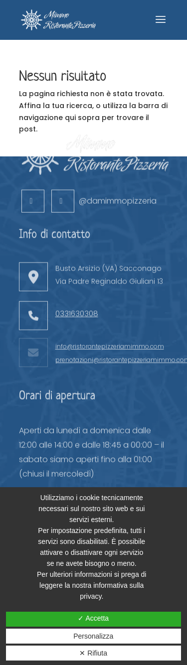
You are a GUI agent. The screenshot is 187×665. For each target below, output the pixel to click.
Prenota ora (75, 485)
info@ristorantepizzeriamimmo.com (109, 325)
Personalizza (93, 636)
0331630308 (76, 292)
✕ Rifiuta (93, 653)
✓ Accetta (93, 618)
